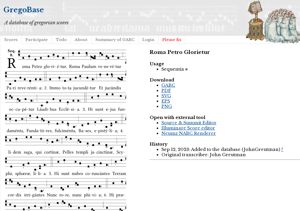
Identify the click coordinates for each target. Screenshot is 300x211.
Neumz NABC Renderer (188, 133)
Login (148, 39)
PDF (166, 90)
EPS (165, 101)
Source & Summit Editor (189, 122)
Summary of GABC (114, 39)
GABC (168, 85)
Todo (61, 39)
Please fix (171, 39)
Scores (11, 39)
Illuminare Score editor (188, 128)
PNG (166, 106)
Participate (36, 39)
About (81, 39)
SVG (166, 95)
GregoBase (24, 10)
